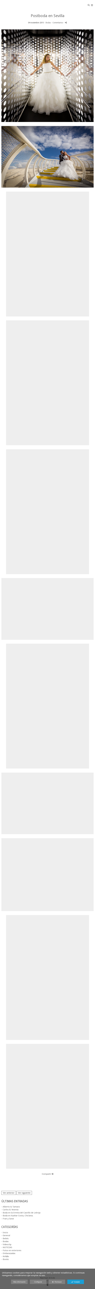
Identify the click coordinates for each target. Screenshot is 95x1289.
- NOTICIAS (6, 1247)
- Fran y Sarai (7, 1218)
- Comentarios (57, 23)
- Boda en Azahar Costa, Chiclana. (17, 1215)
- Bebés (5, 1238)
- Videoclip (6, 1244)
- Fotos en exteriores (11, 1250)
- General (5, 1235)
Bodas (48, 23)
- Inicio (4, 1232)
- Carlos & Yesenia (9, 1209)
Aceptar (75, 1282)
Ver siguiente (24, 1193)
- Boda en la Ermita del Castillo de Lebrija (20, 1212)
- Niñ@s (5, 1256)
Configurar (38, 1282)
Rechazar (57, 1282)
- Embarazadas (8, 1253)
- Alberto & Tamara (10, 1206)
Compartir (47, 1174)
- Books (5, 1259)
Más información (19, 1282)
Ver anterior (8, 1193)
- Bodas (5, 1241)
